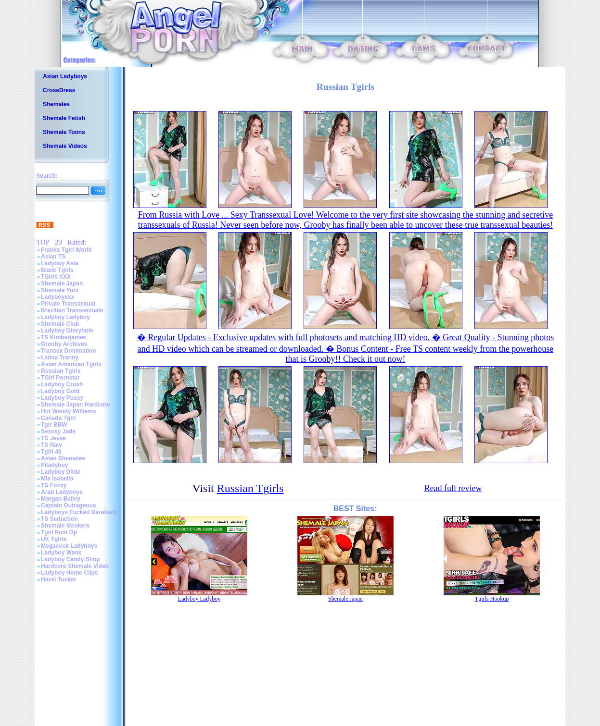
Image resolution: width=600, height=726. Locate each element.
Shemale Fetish (64, 118)
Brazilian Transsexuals (72, 310)
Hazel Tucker (58, 579)
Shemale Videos (65, 146)
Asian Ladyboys (65, 76)
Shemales (56, 104)
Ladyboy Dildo (61, 471)
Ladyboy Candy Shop (70, 559)
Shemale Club (60, 323)
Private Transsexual (68, 303)
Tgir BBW (54, 424)
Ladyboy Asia (59, 263)
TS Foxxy (53, 485)
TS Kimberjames (63, 337)
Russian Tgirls (61, 371)
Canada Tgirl (58, 418)
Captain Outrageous (68, 505)
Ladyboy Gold (60, 391)
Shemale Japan (62, 283)
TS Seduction (59, 519)
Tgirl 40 (51, 451)
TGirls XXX (56, 276)
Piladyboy (54, 465)
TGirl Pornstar (60, 377)
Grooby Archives (64, 344)
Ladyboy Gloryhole (67, 330)
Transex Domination (68, 350)
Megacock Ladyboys (69, 545)
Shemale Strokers (65, 525)
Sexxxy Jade (58, 431)
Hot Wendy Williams (68, 411)
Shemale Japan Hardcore (75, 404)
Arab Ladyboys (62, 492)
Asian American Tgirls (71, 364)
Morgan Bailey (60, 498)
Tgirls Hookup (492, 598)
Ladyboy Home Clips (69, 572)
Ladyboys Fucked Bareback (79, 512)
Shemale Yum (59, 290)
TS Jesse (53, 438)
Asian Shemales (63, 458)
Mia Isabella (57, 478)
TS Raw (51, 445)
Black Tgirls (57, 270)
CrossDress (59, 90)
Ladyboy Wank (61, 552)
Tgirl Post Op (59, 532)
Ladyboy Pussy (62, 397)
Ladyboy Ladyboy (65, 317)
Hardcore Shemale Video (75, 566)
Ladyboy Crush (62, 384)
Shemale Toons (64, 132)
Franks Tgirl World (66, 249)
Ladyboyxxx (57, 297)
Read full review (453, 488)
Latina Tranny (59, 357)
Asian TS (53, 256)
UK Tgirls (53, 539)
